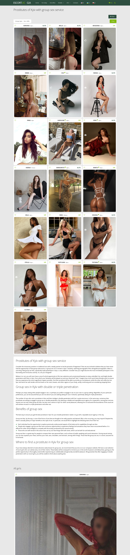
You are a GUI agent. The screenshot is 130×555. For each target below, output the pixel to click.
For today (44, 3)
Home (37, 3)
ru (88, 3)
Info (68, 3)
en (82, 3)
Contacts (75, 3)
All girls (17, 468)
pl (94, 3)
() (111, 3)
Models (61, 3)
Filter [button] (112, 16)
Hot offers (52, 3)
